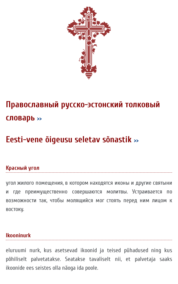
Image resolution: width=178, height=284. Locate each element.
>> (39, 118)
